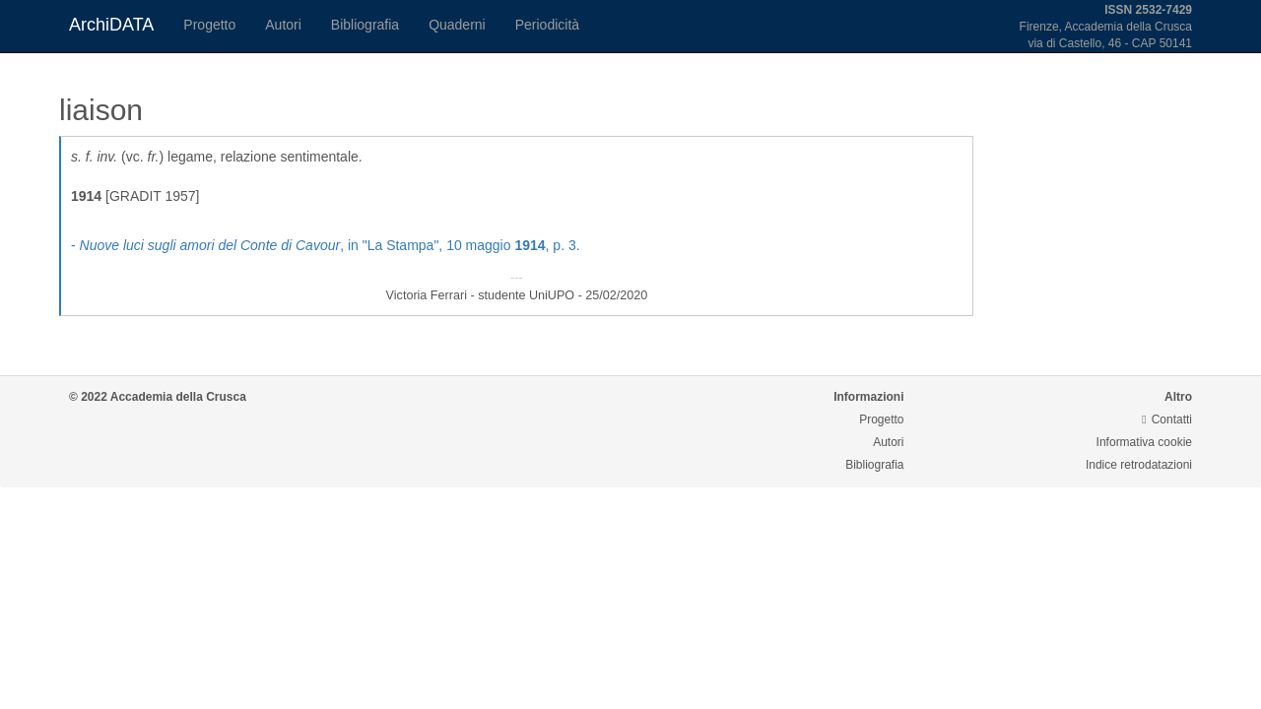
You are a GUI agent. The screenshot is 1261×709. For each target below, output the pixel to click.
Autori (283, 24)
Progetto (209, 24)
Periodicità (547, 24)
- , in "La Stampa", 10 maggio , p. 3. (325, 245)
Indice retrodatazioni (1139, 465)
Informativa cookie (1144, 442)
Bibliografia (365, 24)
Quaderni (457, 24)
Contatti (1167, 419)
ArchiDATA (111, 24)
